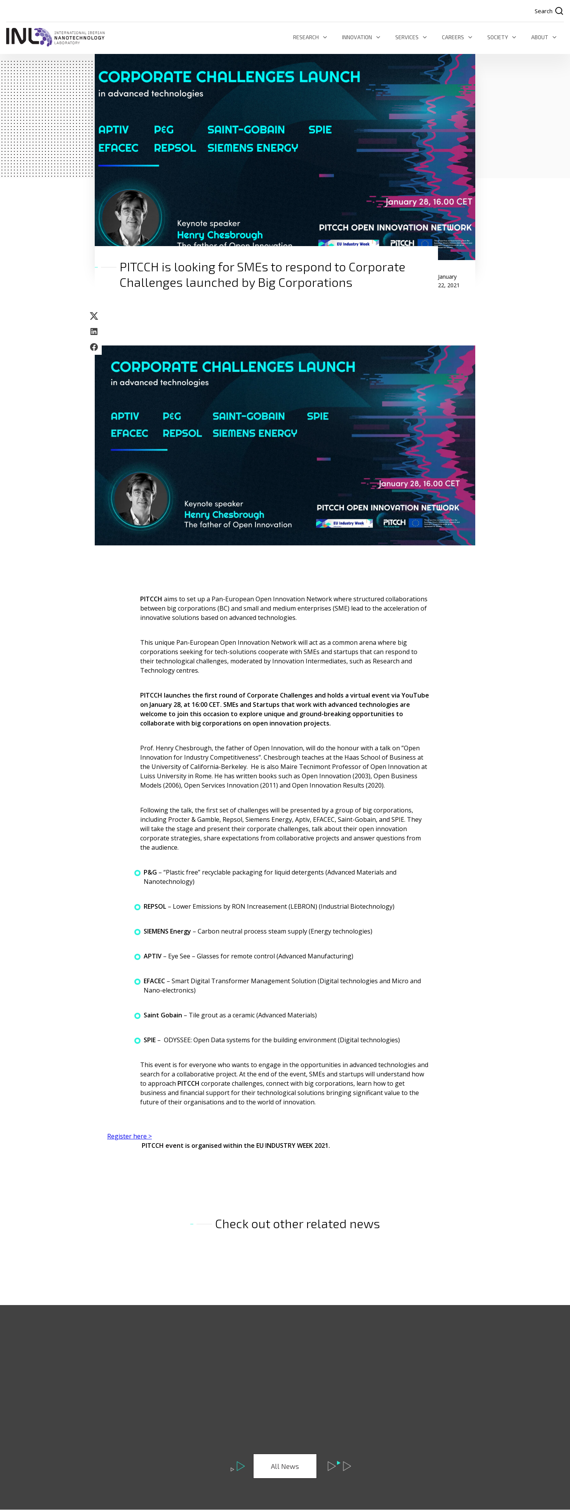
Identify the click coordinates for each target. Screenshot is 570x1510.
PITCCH (152, 599)
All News (285, 1466)
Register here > (129, 1136)
